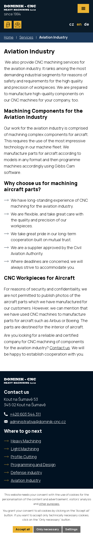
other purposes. (49, 504)
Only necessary (47, 529)
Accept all (23, 529)
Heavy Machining (26, 440)
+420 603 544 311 (25, 414)
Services (26, 37)
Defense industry (26, 472)
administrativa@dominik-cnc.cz (38, 421)
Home (8, 37)
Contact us (60, 347)
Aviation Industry (26, 480)
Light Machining (25, 448)
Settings (71, 529)
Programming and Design (33, 464)
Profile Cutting (24, 456)
